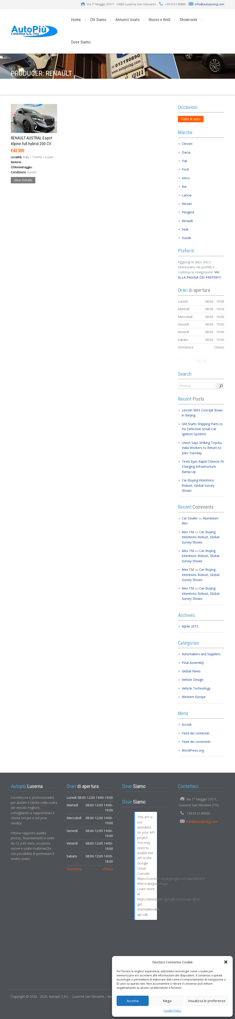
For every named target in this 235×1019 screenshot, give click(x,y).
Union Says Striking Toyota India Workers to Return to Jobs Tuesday (202, 447)
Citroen (187, 143)
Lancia (186, 195)
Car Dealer (190, 518)
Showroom (188, 19)
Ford (185, 169)
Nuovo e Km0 (159, 19)
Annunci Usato (127, 19)
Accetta (133, 1000)
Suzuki (186, 238)
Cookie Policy (172, 1011)
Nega (167, 1000)
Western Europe (194, 697)
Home (76, 19)
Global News (191, 671)
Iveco (186, 178)
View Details (23, 180)
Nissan (187, 203)
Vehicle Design (192, 679)
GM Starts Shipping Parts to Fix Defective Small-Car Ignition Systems (202, 429)
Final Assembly (193, 662)
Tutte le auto (190, 119)
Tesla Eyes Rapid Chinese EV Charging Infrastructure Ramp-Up (203, 466)
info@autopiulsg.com (209, 4)
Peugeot (188, 212)
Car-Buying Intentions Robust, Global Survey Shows (198, 485)
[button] (226, 962)
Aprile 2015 (190, 626)
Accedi (186, 724)
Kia (184, 186)
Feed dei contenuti (195, 733)
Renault (187, 221)
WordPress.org (193, 750)
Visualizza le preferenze (207, 1000)
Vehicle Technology (196, 688)
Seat (185, 229)
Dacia (186, 152)
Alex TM (188, 532)
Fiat (184, 161)
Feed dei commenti (196, 741)
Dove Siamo (80, 42)
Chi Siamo (98, 19)
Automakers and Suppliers (201, 654)
